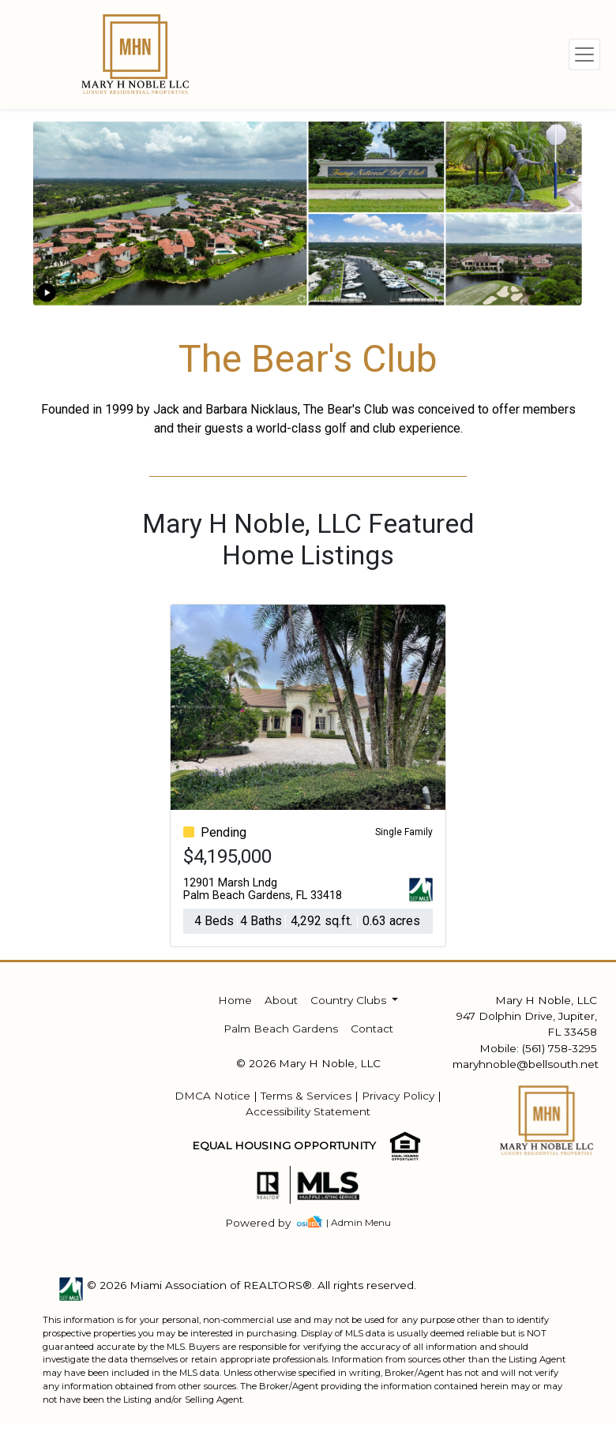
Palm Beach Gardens (280, 1028)
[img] (267, 1223)
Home (235, 1000)
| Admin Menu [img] (358, 1222)
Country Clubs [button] (349, 1000)
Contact (372, 1028)
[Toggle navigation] (584, 54)
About (281, 1000)
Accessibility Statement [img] (308, 1111)
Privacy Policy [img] (398, 1095)
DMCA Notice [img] (212, 1095)
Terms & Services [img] (306, 1095)
